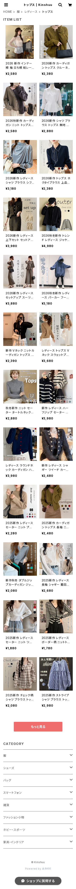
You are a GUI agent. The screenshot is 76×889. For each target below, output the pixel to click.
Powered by (38, 868)
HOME (7, 11)
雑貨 (6, 805)
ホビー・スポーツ (14, 829)
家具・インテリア (13, 842)
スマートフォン (12, 792)
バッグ (7, 780)
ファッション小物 (13, 817)
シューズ (8, 768)
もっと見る (38, 727)
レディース (31, 11)
